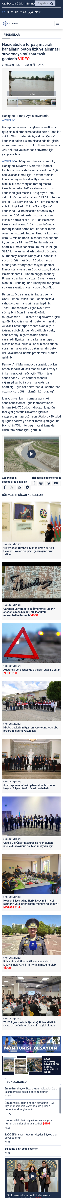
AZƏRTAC (8, 120)
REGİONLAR (12, 34)
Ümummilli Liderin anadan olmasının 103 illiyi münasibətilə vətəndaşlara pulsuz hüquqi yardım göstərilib (29, 1106)
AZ (3, 12)
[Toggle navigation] (56, 23)
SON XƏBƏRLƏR (17, 1081)
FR (21, 12)
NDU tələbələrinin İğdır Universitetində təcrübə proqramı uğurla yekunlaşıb (30, 729)
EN (12, 12)
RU (8, 12)
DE (16, 12)
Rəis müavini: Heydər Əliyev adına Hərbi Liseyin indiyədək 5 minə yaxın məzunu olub (29, 964)
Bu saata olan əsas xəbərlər (21, 1148)
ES (24, 12)
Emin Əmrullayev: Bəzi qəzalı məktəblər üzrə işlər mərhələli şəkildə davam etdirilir (31, 1090)
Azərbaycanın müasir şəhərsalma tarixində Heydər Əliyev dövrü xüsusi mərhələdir (29, 787)
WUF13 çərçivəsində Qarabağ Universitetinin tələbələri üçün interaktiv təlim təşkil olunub (29, 1024)
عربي (31, 12)
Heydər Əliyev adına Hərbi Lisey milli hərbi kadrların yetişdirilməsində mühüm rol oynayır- (31, 904)
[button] (31, 83)
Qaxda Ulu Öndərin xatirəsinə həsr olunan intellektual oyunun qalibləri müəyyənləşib (28, 844)
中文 (38, 12)
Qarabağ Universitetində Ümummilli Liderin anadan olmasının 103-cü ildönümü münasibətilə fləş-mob (29, 612)
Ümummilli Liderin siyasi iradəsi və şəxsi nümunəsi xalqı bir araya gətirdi (29, 1122)
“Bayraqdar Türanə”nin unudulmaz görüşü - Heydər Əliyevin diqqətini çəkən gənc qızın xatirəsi (29, 551)
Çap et (30, 64)
